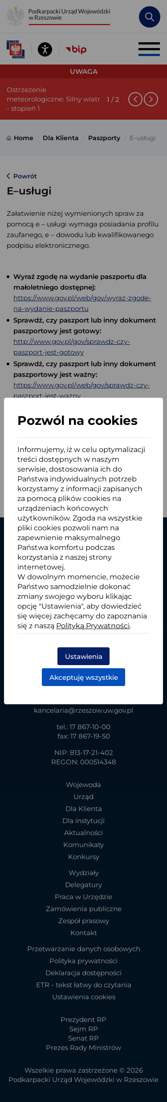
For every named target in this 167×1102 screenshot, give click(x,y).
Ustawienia (83, 656)
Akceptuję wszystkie (83, 677)
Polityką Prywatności (93, 626)
